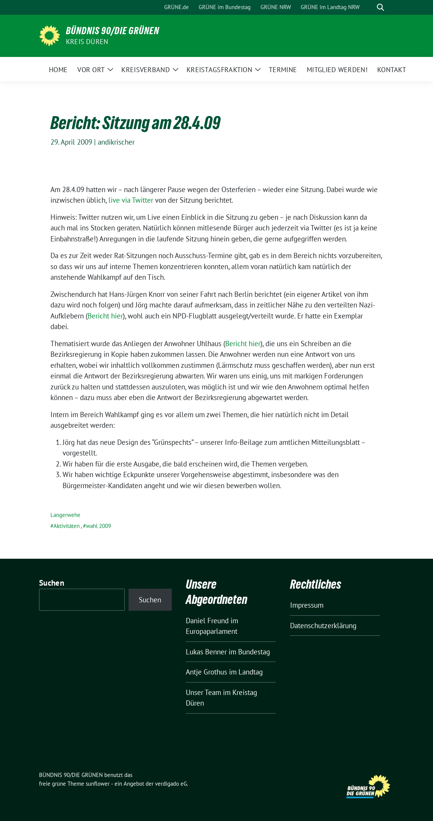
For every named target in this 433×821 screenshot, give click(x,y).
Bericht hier (105, 315)
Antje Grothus (206, 671)
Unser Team (203, 692)
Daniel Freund (207, 620)
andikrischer (116, 142)
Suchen (51, 583)
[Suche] (369, 7)
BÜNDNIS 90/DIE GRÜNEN (112, 30)
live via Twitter (130, 200)
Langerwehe (65, 514)
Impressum (306, 605)
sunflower (98, 783)
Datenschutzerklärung (323, 625)
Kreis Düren (87, 41)
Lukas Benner (206, 651)
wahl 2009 (98, 525)
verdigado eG (171, 783)
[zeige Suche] (380, 7)
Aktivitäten (66, 525)
